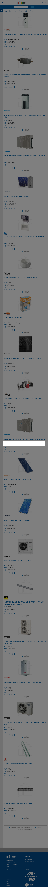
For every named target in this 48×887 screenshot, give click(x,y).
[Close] (43, 443)
